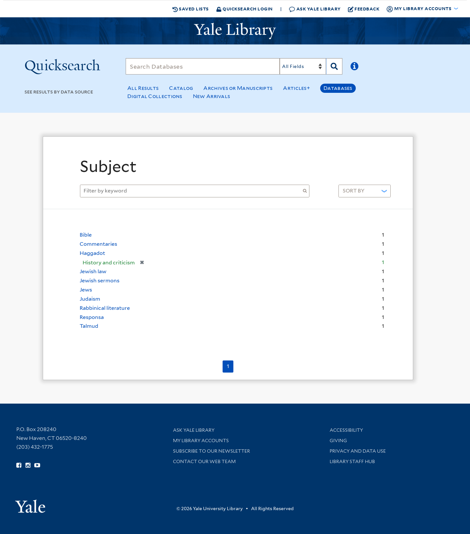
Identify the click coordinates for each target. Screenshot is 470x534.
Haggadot (92, 253)
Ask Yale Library (315, 9)
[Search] (203, 66)
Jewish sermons (99, 280)
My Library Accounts (201, 440)
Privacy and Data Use (358, 451)
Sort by (354, 191)
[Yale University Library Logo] (235, 31)
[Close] (390, 149)
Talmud (89, 326)
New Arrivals (211, 96)
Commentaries (98, 244)
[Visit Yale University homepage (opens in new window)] (30, 504)
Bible (86, 235)
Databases (337, 88)
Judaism (90, 299)
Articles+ (296, 88)
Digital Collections (154, 96)
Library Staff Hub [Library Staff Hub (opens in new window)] (352, 461)
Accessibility (346, 430)
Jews (86, 290)
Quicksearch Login (244, 9)
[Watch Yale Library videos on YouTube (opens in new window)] (37, 465)
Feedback (364, 9)
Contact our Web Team (204, 461)
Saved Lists (190, 9)
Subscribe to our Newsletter (211, 451)
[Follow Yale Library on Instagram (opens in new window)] (27, 465)
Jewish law (93, 271)
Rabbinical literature (105, 308)
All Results (143, 88)
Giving (338, 440)
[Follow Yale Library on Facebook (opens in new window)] (18, 465)
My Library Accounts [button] (419, 8)
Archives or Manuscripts (238, 88)
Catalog (181, 88)
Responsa (92, 317)
